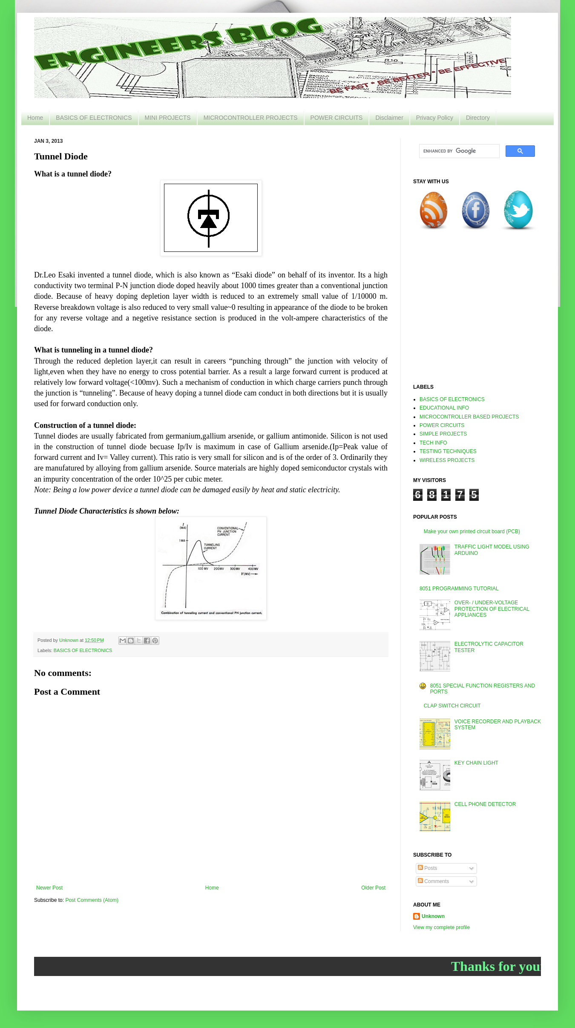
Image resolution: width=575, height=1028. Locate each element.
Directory (478, 117)
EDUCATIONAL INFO (444, 408)
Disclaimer (389, 117)
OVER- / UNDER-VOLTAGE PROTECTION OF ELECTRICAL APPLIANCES (491, 609)
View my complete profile (441, 927)
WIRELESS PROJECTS (447, 460)
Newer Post (49, 888)
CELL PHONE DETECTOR (485, 804)
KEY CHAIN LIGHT (476, 763)
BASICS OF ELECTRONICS (94, 117)
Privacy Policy (434, 117)
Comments (433, 881)
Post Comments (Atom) (91, 900)
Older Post (373, 888)
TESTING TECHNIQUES (448, 451)
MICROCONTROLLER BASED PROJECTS (469, 417)
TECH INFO (433, 443)
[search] (458, 151)
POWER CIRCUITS (336, 117)
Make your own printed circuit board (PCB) (472, 531)
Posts (427, 868)
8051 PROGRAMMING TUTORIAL (459, 589)
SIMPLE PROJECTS (443, 434)
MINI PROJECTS (168, 117)
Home (35, 117)
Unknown (433, 916)
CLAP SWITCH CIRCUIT (452, 706)
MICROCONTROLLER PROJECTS (251, 117)
